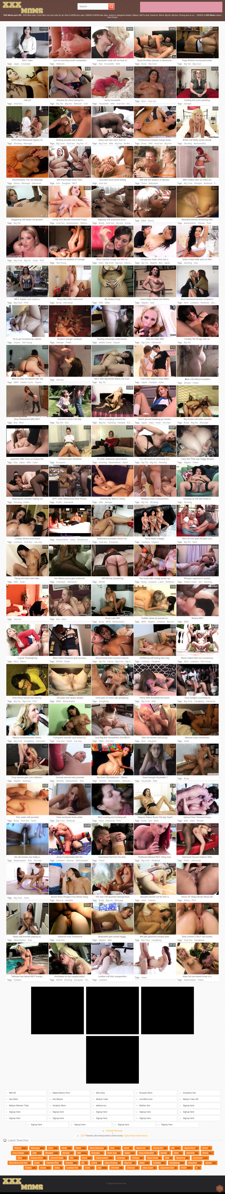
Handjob (198, 183)
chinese (132, 1168)
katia (38, 1163)
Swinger (187, 104)
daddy (30, 1168)
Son (58, 183)
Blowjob (52, 1153)
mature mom (38, 1158)
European (129, 223)
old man (116, 1168)
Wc (74, 1158)
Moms (207, 1153)
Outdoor (89, 143)
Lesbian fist (73, 1168)
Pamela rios (54, 1163)
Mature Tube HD (190, 1099)
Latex (161, 582)
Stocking (131, 104)
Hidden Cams (105, 342)
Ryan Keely (153, 1158)
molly (66, 1148)
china (95, 1163)
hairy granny (112, 1163)
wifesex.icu (101, 1105)
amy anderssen (147, 1153)
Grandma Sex (189, 1093)
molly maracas (98, 1148)
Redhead (128, 143)
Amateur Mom (59, 1105)
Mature (20, 1148)
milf (81, 1153)
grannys (122, 1158)
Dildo (107, 303)
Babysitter (153, 183)
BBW (143, 220)
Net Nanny (142, 1135)
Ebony (17, 183)
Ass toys (167, 422)
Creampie (25, 64)
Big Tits (187, 64)
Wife (118, 64)
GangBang (104, 701)
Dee (37, 1153)
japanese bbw (168, 1168)
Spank (211, 1163)
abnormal (142, 1148)
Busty (144, 64)
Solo (86, 104)
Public (68, 342)
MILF (74, 183)
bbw (22, 1158)
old (102, 1168)
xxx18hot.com (145, 1099)
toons (206, 1148)
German (60, 380)
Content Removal (114, 1131)
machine (192, 1153)
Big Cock (152, 64)
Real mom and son (19, 1163)
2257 (83, 1135)
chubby (159, 1163)
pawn (80, 1148)
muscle (68, 1153)
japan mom (191, 1148)
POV (216, 183)
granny (71, 1163)
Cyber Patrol (130, 1135)
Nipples (153, 263)
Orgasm (155, 542)
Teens (144, 183)
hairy (144, 1163)
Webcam (60, 64)
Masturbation (200, 143)
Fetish (196, 383)
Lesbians (194, 303)
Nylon (125, 462)
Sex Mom (13, 1099)
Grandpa (97, 1153)
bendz (165, 1153)
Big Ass (68, 104)
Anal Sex (18, 104)
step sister (149, 1168)
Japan (17, 64)
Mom (143, 101)
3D (84, 1163)
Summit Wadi (58, 1158)
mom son (114, 1153)
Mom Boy (100, 1093)
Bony (86, 1158)
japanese (200, 1158)
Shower (201, 223)
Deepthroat (82, 539)
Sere (178, 1153)
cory (53, 1148)
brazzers (194, 1163)
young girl (159, 1148)
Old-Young (61, 263)
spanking (182, 1158)
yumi (89, 1168)
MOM (186, 1168)
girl (175, 1148)
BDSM (102, 582)
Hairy (151, 422)
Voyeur (17, 342)
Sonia (45, 1168)
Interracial (36, 183)
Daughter (66, 183)
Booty (101, 223)
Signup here (188, 1105)
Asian (35, 260)
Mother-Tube (102, 1099)
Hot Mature (58, 1099)
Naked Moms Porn (61, 1093)
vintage (137, 1158)
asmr (127, 1148)
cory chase (20, 1153)
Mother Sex (144, 1105)
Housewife (109, 64)
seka (58, 1168)
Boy (100, 64)
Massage (28, 143)
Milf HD (12, 1093)
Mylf (168, 1158)
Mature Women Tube (19, 1105)
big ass (129, 1163)
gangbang (177, 1163)
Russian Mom (145, 1093)
